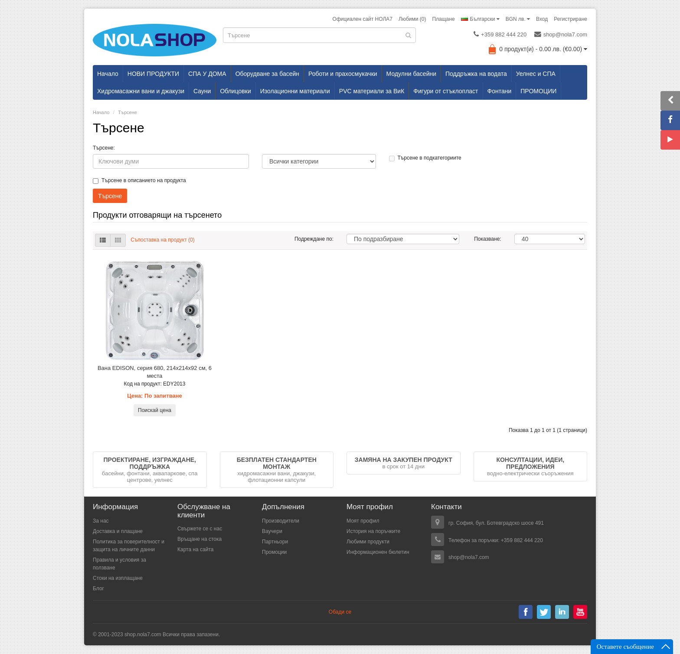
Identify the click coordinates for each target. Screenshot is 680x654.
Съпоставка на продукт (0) (162, 240)
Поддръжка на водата (476, 73)
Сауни (202, 91)
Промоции (274, 552)
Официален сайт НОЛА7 (362, 19)
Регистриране (570, 19)
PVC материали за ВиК (372, 91)
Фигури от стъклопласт (445, 91)
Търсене (127, 112)
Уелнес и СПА (536, 73)
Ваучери (272, 531)
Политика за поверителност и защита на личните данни (128, 546)
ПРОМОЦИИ (538, 91)
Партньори (275, 542)
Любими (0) (412, 19)
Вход (542, 19)
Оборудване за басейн (267, 73)
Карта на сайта (195, 549)
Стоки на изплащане (118, 578)
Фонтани (499, 91)
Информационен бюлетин (378, 552)
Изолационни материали (295, 91)
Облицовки (235, 91)
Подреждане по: (313, 239)
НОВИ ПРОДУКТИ (153, 73)
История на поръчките (373, 531)
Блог (98, 588)
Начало (107, 73)
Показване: (487, 239)
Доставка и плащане (118, 531)
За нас (101, 521)
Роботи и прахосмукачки (342, 73)
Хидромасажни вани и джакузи (140, 91)
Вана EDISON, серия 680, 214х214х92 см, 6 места (155, 372)
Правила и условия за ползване (119, 564)
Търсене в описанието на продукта (139, 180)
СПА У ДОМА (207, 73)
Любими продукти (368, 542)
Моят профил (363, 521)
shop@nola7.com (560, 34)
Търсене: (104, 148)
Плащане (443, 19)
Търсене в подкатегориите (425, 158)
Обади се (340, 612)
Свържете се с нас (199, 529)
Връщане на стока (199, 539)
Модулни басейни (411, 73)
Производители (280, 521)
